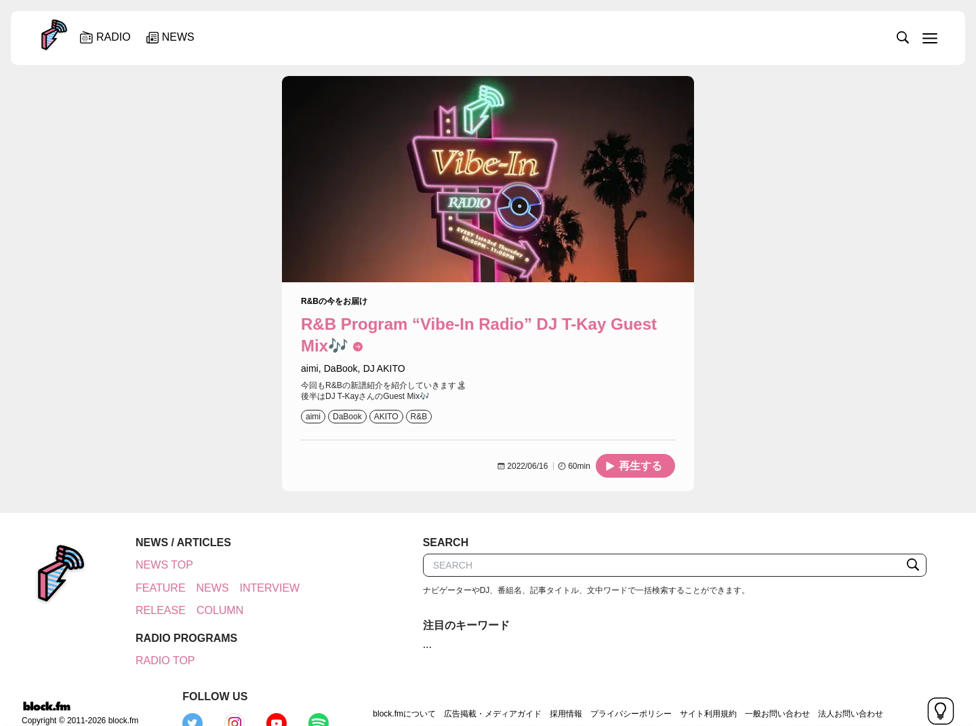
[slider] (533, 36)
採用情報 (470, 688)
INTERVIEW (262, 588)
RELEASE (153, 610)
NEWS (205, 588)
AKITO (386, 416)
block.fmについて (309, 688)
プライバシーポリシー (535, 688)
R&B (419, 416)
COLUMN (212, 610)
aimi (313, 416)
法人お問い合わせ (755, 688)
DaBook (347, 416)
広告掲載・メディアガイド (397, 688)
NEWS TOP (157, 565)
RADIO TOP (157, 660)
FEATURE (153, 588)
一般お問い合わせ (681, 688)
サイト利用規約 (612, 688)
